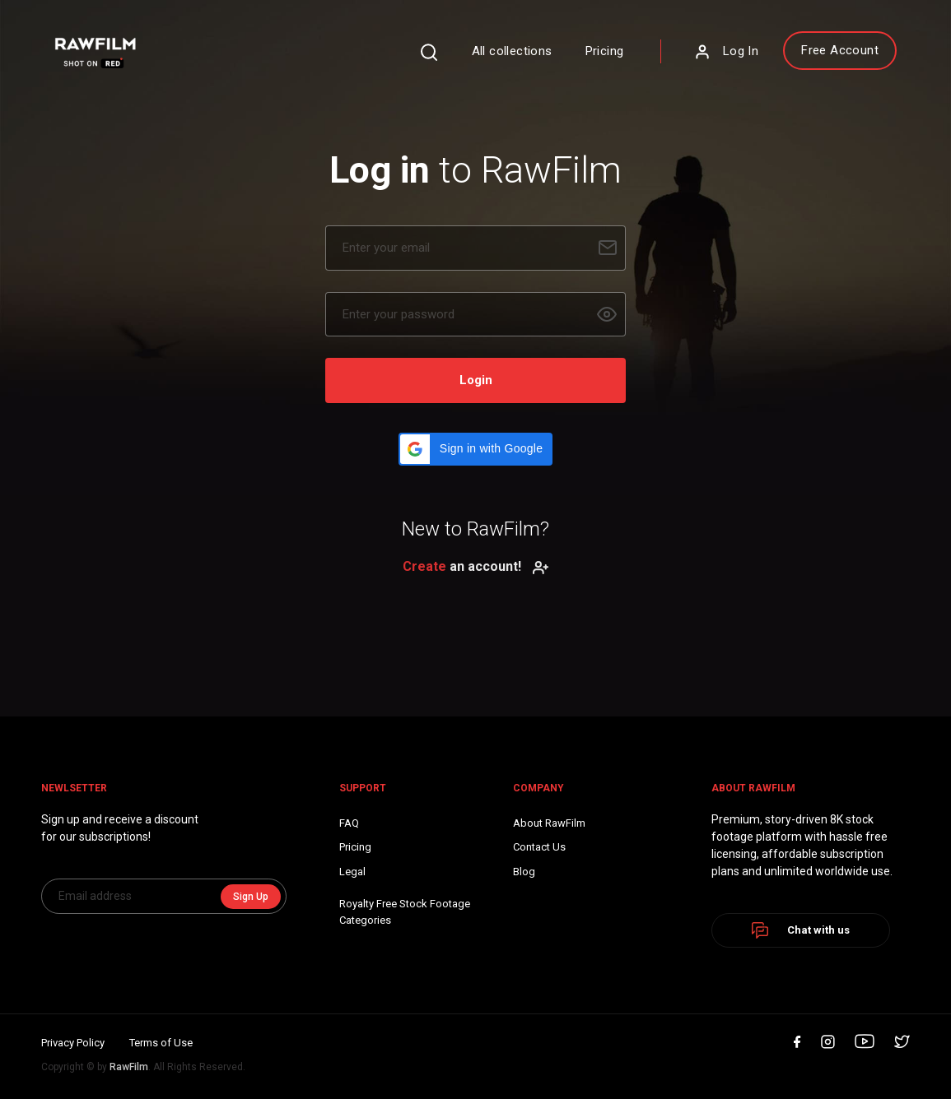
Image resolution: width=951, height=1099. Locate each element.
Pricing (604, 51)
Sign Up (250, 896)
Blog (524, 871)
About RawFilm (549, 823)
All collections (512, 51)
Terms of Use (161, 1042)
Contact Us (539, 847)
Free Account (840, 50)
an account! (476, 566)
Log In (726, 52)
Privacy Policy (73, 1042)
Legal (352, 871)
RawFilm (129, 1067)
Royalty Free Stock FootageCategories (404, 911)
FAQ (349, 823)
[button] (475, 449)
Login (475, 380)
